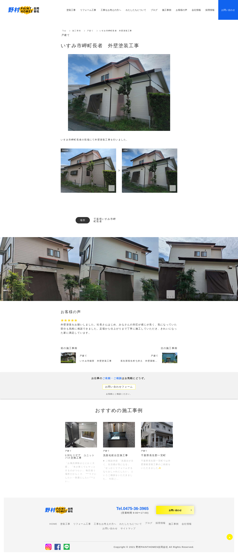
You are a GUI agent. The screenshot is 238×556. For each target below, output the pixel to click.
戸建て (90, 31)
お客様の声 (181, 10)
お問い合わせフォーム (119, 386)
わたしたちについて (136, 10)
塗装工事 (71, 10)
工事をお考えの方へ (111, 10)
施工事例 (76, 31)
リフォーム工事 (88, 10)
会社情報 (196, 10)
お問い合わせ (175, 510)
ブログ (149, 523)
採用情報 (161, 523)
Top (64, 31)
